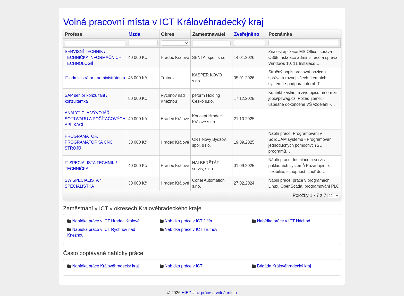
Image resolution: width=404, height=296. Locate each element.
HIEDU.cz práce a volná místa (209, 293)
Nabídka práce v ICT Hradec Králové (105, 221)
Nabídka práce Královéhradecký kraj (105, 266)
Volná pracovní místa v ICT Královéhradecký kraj (163, 22)
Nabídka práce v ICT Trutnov (191, 229)
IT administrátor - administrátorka (95, 78)
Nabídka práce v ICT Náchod (283, 221)
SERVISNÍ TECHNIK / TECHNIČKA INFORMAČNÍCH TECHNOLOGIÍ (93, 57)
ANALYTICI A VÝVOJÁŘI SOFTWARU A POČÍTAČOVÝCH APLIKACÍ (95, 119)
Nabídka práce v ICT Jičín (188, 221)
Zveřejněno (246, 34)
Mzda (134, 34)
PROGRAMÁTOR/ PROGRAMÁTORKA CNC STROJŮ (89, 142)
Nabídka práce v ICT (184, 266)
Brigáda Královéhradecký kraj (284, 266)
